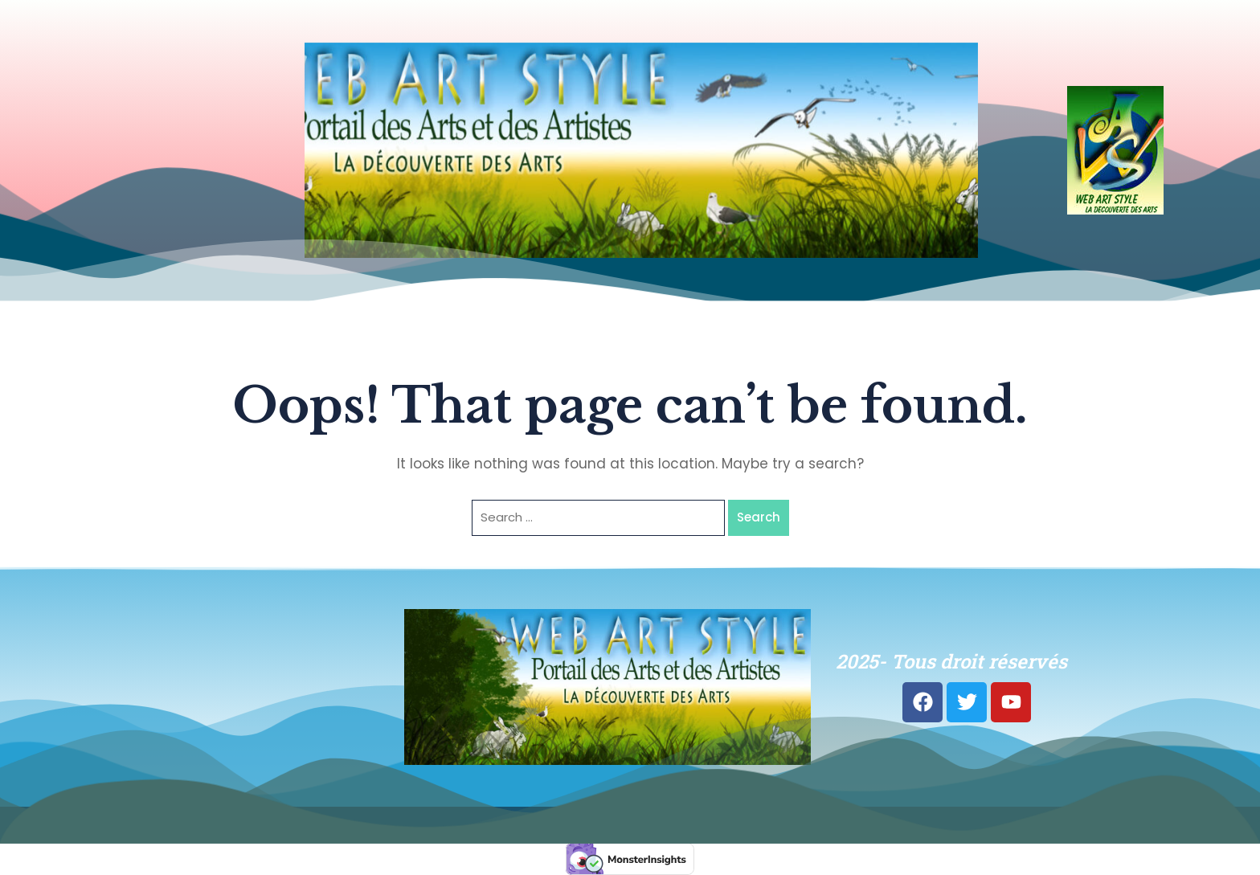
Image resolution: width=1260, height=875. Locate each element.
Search (758, 517)
